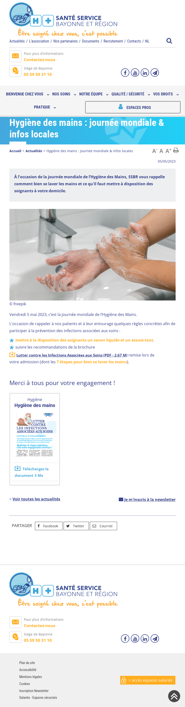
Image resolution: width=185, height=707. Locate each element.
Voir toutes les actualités (36, 499)
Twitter (74, 526)
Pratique (42, 107)
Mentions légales (30, 677)
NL (147, 41)
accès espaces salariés (152, 680)
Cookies (24, 684)
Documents (90, 41)
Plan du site (27, 663)
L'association (39, 41)
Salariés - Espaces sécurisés (38, 698)
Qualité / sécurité (128, 94)
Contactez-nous (39, 59)
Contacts (134, 41)
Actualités (17, 41)
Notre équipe (91, 94)
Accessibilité (27, 670)
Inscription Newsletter (34, 691)
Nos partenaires (65, 41)
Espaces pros (138, 107)
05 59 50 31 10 (38, 74)
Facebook (46, 526)
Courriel (101, 526)
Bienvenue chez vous (24, 94)
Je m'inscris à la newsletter (150, 499)
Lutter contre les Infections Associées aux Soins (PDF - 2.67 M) (71, 355)
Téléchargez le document (32, 472)
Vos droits (163, 94)
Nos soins (61, 94)
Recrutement (113, 41)
